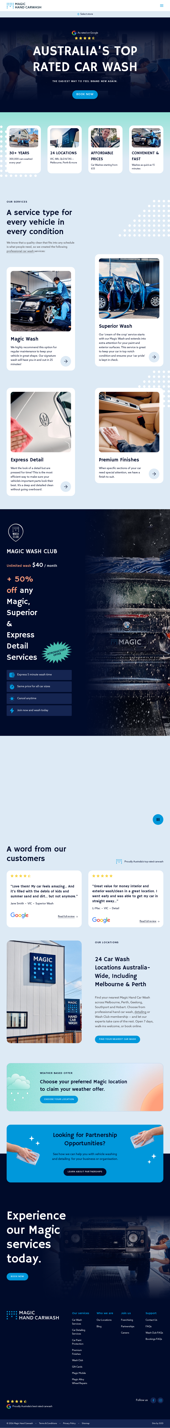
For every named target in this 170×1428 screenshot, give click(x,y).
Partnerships (127, 1326)
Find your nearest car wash (117, 1039)
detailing (140, 1012)
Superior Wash (115, 326)
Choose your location (59, 1099)
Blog (99, 1326)
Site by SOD (157, 1424)
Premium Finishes (119, 460)
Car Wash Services (77, 1322)
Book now (85, 94)
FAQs (149, 1326)
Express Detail (27, 460)
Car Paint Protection (77, 1342)
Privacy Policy (69, 1424)
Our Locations (104, 1320)
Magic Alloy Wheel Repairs (79, 1381)
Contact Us (151, 1320)
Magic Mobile (79, 1373)
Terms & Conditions (48, 1424)
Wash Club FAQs (154, 1333)
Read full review (68, 916)
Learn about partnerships (85, 1172)
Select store (85, 14)
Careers (125, 1333)
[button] (161, 5)
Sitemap (85, 1424)
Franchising (127, 1320)
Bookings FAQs (154, 1339)
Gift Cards (77, 1367)
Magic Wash (24, 339)
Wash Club (77, 1360)
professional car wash (20, 251)
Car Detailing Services (78, 1332)
